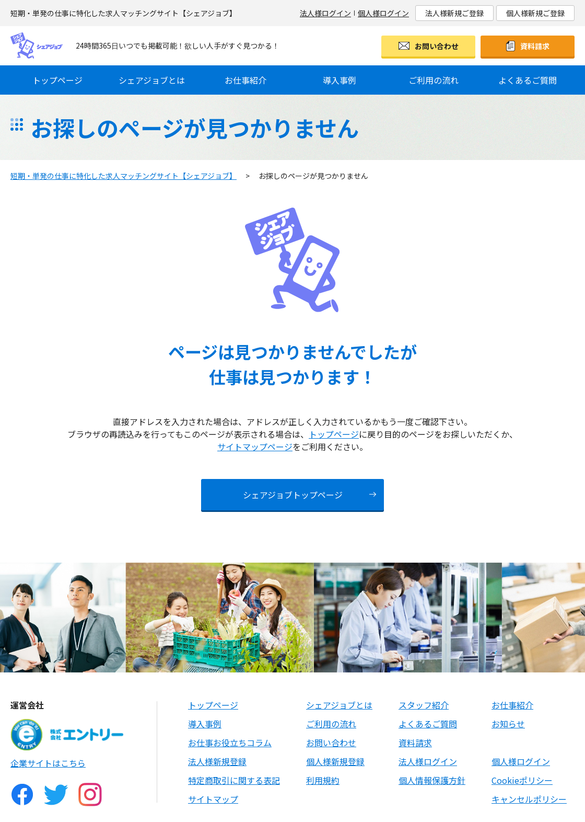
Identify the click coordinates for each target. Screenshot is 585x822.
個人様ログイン (383, 13)
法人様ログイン (325, 13)
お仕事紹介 (245, 80)
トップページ (57, 80)
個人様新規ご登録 (535, 13)
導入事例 (339, 80)
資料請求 (534, 46)
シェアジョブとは (152, 80)
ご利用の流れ (433, 80)
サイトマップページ (254, 446)
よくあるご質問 (527, 80)
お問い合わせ (437, 46)
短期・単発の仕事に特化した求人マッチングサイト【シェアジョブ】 (123, 175)
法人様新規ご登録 (454, 13)
